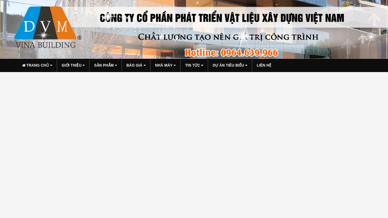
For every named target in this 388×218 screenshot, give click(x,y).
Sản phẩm (105, 65)
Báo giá (136, 65)
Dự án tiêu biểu (230, 65)
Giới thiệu (73, 65)
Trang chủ (37, 65)
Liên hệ (264, 65)
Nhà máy (165, 65)
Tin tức (194, 65)
